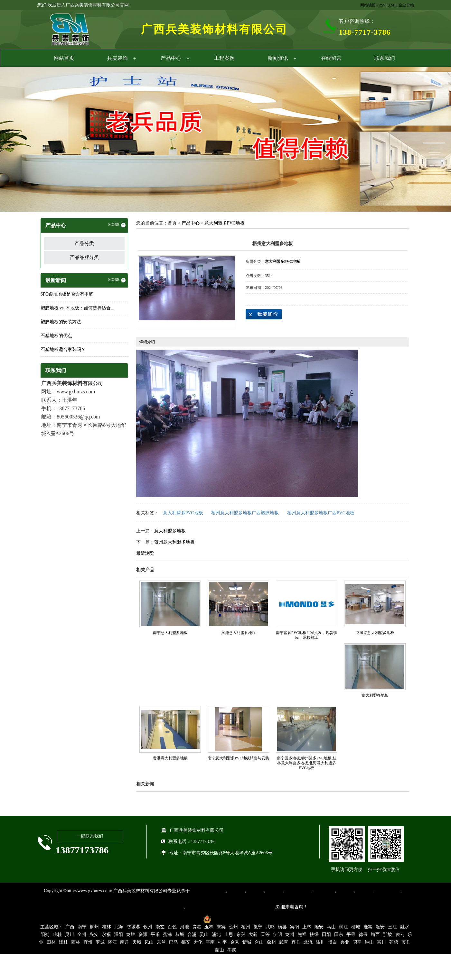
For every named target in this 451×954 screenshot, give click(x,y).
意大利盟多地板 (170, 530)
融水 (404, 926)
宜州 (87, 942)
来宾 (221, 926)
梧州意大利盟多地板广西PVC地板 (320, 512)
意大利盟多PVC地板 (224, 223)
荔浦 (167, 934)
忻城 (246, 942)
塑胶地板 (236, 890)
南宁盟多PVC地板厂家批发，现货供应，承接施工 (306, 635)
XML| (392, 5)
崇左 (159, 926)
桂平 (222, 942)
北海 (118, 926)
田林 (51, 942)
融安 (380, 926)
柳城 (355, 926)
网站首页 (64, 58)
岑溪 (231, 950)
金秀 (234, 942)
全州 (81, 934)
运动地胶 (274, 890)
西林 (75, 942)
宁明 (277, 934)
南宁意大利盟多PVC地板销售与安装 (238, 758)
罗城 (100, 942)
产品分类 (84, 243)
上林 (306, 926)
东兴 (240, 934)
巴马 (173, 942)
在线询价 (264, 314)
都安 (185, 942)
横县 (282, 926)
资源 (142, 934)
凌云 (399, 934)
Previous (21, 140)
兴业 (344, 942)
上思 (228, 934)
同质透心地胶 (297, 890)
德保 (363, 934)
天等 (265, 934)
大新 (253, 934)
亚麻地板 (345, 890)
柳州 (94, 926)
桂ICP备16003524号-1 (178, 918)
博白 (332, 942)
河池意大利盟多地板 (238, 632)
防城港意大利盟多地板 (375, 632)
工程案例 (224, 58)
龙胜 (130, 934)
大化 (197, 942)
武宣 (283, 942)
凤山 (149, 942)
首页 (172, 223)
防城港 (133, 926)
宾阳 (294, 926)
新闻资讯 (278, 58)
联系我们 (384, 58)
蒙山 (219, 950)
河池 (184, 926)
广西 (69, 926)
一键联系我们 (89, 836)
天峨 (136, 942)
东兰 (161, 942)
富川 (381, 942)
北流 (308, 942)
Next (430, 140)
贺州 (233, 926)
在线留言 (331, 58)
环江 (112, 942)
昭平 (357, 942)
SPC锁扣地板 (387, 890)
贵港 (196, 926)
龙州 (289, 934)
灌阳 (118, 934)
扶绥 (314, 934)
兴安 (94, 934)
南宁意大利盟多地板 (170, 632)
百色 (172, 926)
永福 (106, 934)
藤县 (405, 942)
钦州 (147, 926)
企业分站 (406, 5)
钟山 (369, 942)
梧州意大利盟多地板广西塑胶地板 (245, 512)
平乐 (155, 934)
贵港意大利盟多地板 (170, 758)
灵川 (69, 934)
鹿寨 (367, 926)
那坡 (387, 934)
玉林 (208, 926)
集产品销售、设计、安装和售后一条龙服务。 (230, 906)
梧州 (245, 926)
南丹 (124, 942)
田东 (338, 934)
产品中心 (171, 58)
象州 (271, 942)
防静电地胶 (324, 890)
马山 (331, 926)
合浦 (191, 934)
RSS (382, 5)
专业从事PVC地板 (208, 890)
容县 (295, 942)
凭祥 (301, 934)
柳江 (343, 926)
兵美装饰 (117, 58)
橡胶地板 (255, 890)
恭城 (179, 934)
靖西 (375, 934)
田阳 (326, 934)
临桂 (57, 934)
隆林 (63, 942)
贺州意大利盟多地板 (174, 542)
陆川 (320, 942)
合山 (259, 942)
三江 (392, 926)
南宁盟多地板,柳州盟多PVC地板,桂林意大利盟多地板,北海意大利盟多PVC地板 (306, 763)
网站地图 (368, 5)
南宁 (82, 926)
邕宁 (257, 926)
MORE (117, 224)
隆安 (319, 926)
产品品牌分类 (84, 257)
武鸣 (270, 926)
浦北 (216, 934)
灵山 (204, 934)
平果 (350, 934)
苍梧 (393, 942)
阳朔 (45, 934)
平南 (210, 942)
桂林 (106, 926)
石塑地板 (364, 890)
